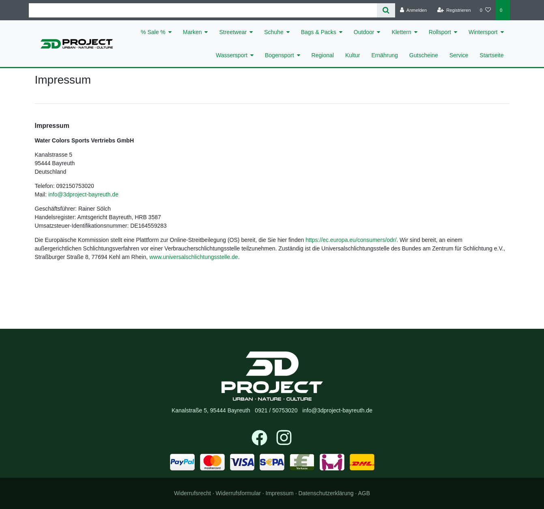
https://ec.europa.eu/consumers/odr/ (350, 240)
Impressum (280, 493)
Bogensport (279, 55)
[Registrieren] (453, 10)
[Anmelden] (413, 10)
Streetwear (233, 32)
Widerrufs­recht (192, 493)
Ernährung (384, 55)
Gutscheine (423, 55)
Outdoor (364, 32)
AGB (364, 493)
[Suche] (386, 10)
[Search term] (203, 10)
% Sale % (153, 32)
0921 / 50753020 (276, 410)
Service (459, 55)
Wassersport (231, 55)
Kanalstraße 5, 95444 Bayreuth (211, 410)
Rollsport (440, 32)
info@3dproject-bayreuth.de (83, 194)
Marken (192, 32)
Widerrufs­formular (238, 493)
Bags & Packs (318, 32)
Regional (323, 55)
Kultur (352, 55)
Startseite (491, 55)
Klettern (401, 32)
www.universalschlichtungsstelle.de (193, 257)
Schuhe (273, 32)
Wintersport (483, 32)
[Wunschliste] (485, 10)
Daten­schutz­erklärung (325, 493)
